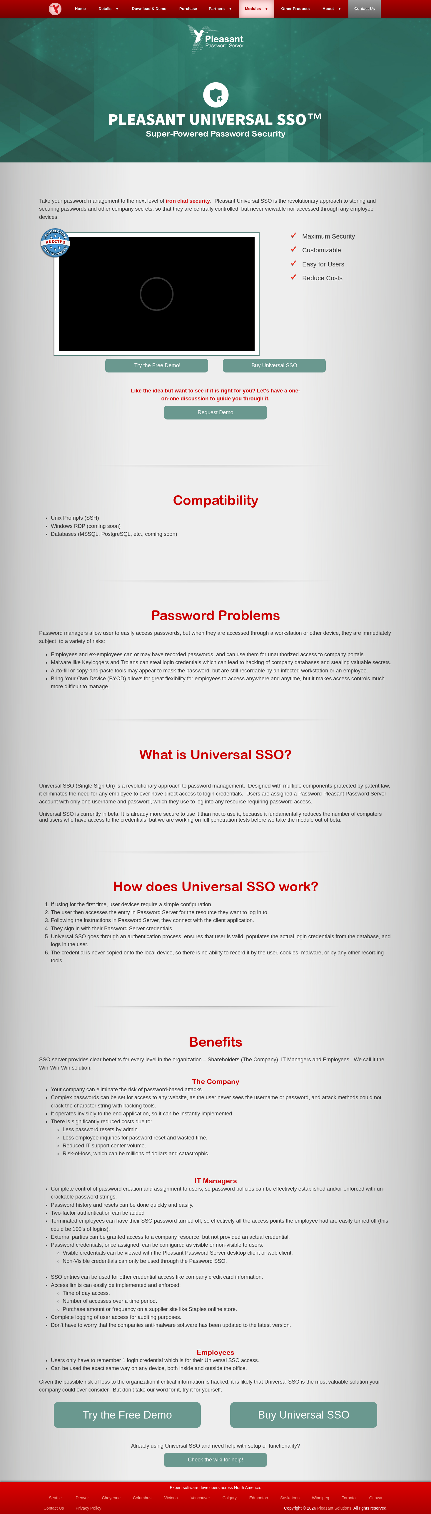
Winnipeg (320, 1497)
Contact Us (364, 8)
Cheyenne (111, 1497)
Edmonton (258, 1497)
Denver (82, 1497)
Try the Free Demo (127, 1415)
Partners (217, 8)
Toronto (349, 1497)
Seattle (55, 1497)
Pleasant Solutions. (335, 1508)
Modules (253, 8)
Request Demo (215, 412)
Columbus (142, 1497)
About (328, 8)
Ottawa (375, 1497)
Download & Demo (149, 8)
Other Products (295, 8)
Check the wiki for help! (215, 1460)
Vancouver (200, 1497)
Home (80, 8)
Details (105, 8)
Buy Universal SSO (274, 365)
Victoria (171, 1497)
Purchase (188, 8)
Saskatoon (290, 1497)
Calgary (230, 1497)
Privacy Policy (88, 1508)
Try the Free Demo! (157, 365)
